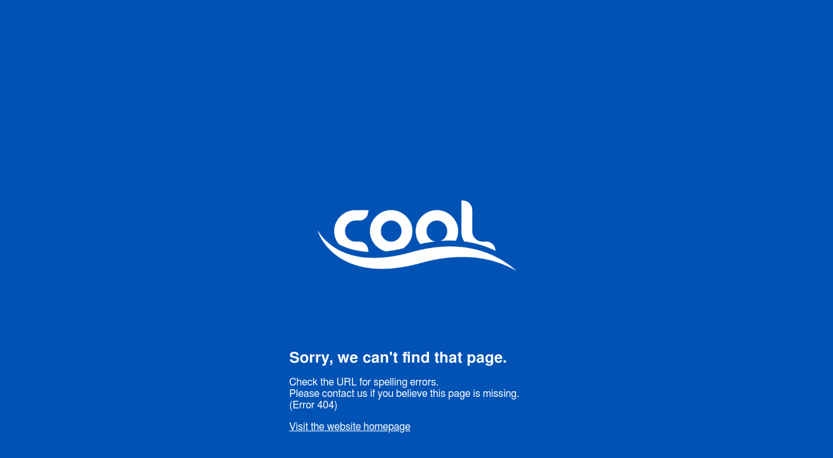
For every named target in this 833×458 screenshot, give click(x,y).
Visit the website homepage (350, 427)
